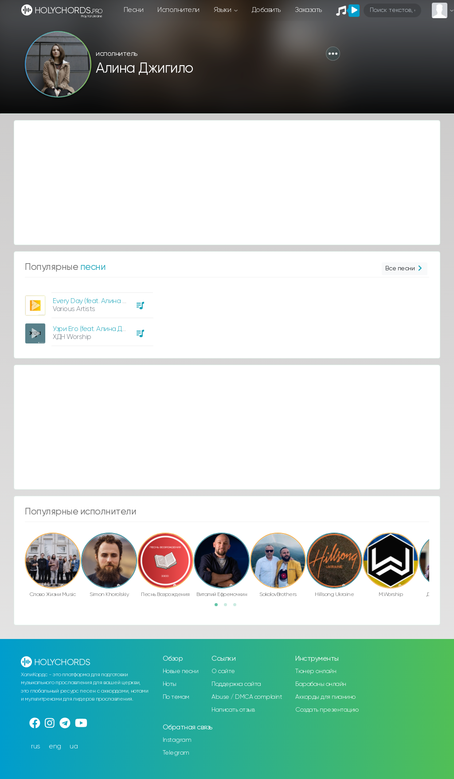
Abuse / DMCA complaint (246, 697)
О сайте (223, 671)
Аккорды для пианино (325, 697)
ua (74, 746)
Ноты (169, 684)
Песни (134, 10)
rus (35, 746)
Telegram (176, 753)
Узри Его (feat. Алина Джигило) (99, 329)
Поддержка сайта (236, 684)
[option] (87, 316)
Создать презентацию (327, 710)
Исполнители (178, 10)
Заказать (308, 10)
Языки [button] (223, 10)
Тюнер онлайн (315, 671)
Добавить (266, 10)
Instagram (177, 740)
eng (55, 746)
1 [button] (219, 607)
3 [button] (237, 607)
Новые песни (181, 671)
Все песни (404, 268)
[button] (333, 53)
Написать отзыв (232, 710)
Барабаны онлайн (320, 684)
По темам (176, 697)
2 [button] (228, 607)
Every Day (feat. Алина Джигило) (102, 301)
